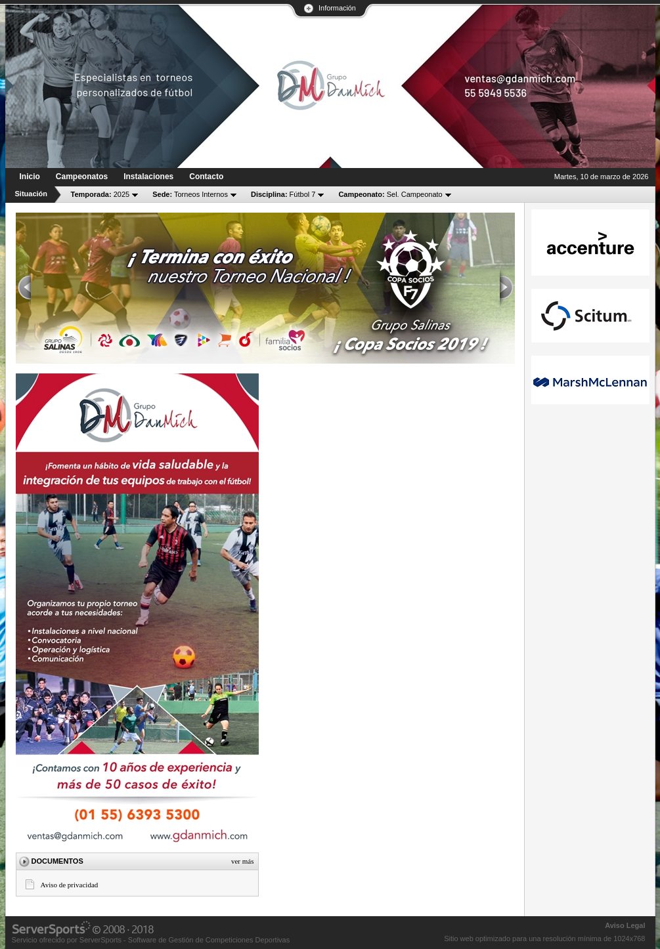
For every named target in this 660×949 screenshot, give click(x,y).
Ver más (242, 861)
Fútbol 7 (283, 194)
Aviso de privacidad (70, 885)
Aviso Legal (625, 925)
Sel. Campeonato (390, 194)
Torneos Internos (190, 194)
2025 (100, 194)
